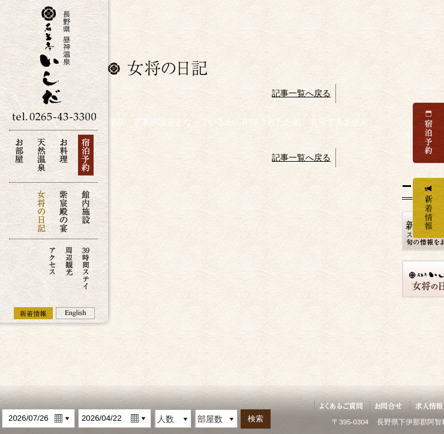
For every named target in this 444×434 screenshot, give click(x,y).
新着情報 (33, 313)
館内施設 (86, 210)
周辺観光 (69, 267)
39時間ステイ (86, 267)
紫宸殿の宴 (63, 210)
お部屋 (19, 158)
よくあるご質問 (341, 405)
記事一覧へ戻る (301, 93)
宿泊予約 (86, 158)
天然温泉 (41, 158)
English (75, 313)
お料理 (63, 158)
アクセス (52, 267)
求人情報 (429, 405)
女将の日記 (41, 210)
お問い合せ (389, 405)
